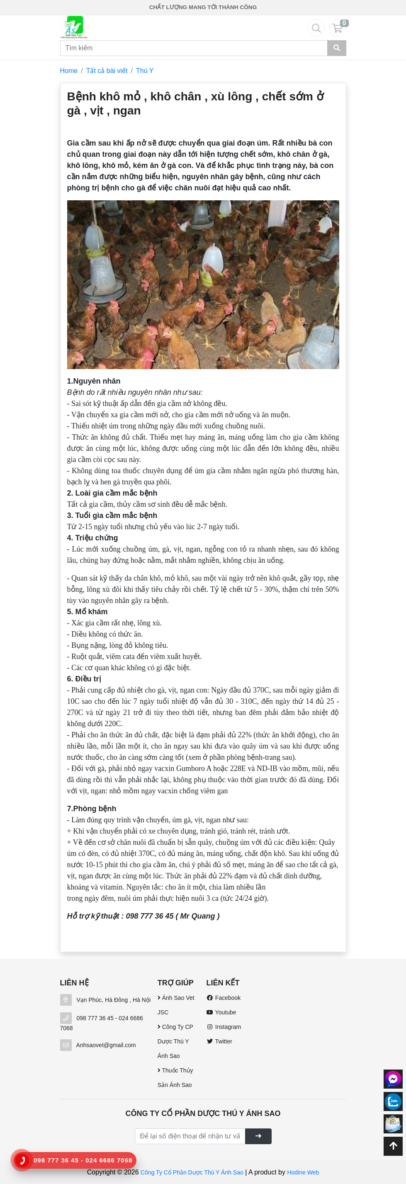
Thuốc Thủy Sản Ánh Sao (175, 1077)
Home (69, 70)
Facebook (223, 997)
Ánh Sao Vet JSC (176, 1005)
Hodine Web (303, 1172)
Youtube (221, 1012)
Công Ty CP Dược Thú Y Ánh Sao (175, 1041)
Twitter (219, 1041)
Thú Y (144, 70)
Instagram (223, 1027)
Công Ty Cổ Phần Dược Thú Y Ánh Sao (192, 1172)
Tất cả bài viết (107, 70)
